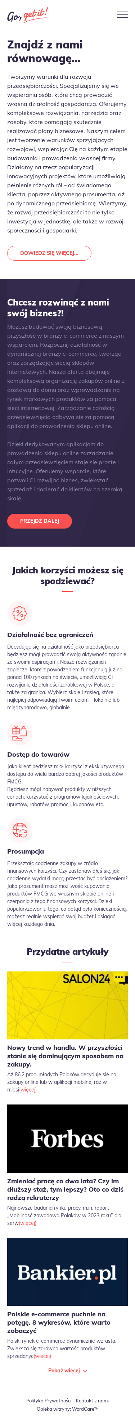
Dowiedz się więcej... (49, 253)
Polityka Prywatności (48, 1400)
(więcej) (28, 1089)
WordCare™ (85, 1409)
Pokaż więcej (64, 1370)
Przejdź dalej (39, 521)
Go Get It (27, 15)
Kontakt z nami (92, 1400)
